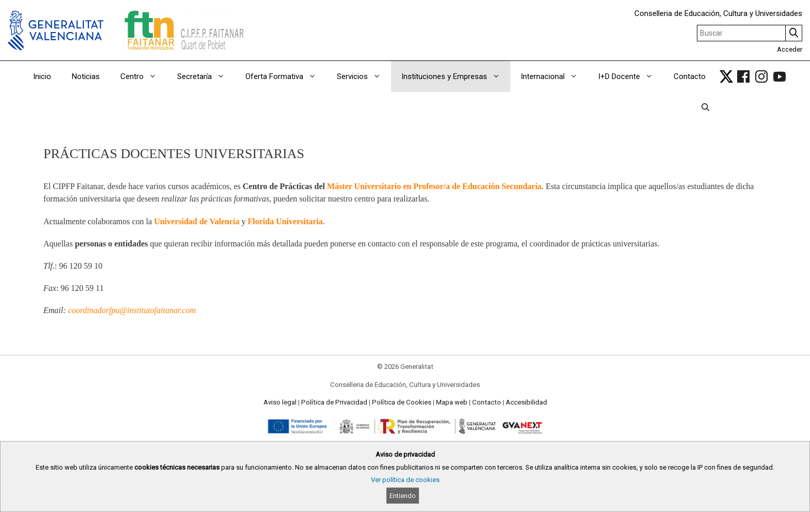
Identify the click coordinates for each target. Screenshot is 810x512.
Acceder (789, 49)
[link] (726, 76)
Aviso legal (280, 402)
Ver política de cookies (405, 480)
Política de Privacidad (334, 402)
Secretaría (206, 76)
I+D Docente (630, 76)
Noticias (86, 76)
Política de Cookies (401, 402)
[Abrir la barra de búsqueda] (705, 107)
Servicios (364, 76)
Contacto (690, 76)
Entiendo (403, 496)
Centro (143, 76)
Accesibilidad (526, 402)
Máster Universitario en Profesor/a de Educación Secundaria (434, 186)
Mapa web (452, 402)
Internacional (554, 76)
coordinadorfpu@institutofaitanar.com (132, 310)
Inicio (42, 76)
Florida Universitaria (285, 221)
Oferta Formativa (285, 76)
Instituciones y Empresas (455, 76)
